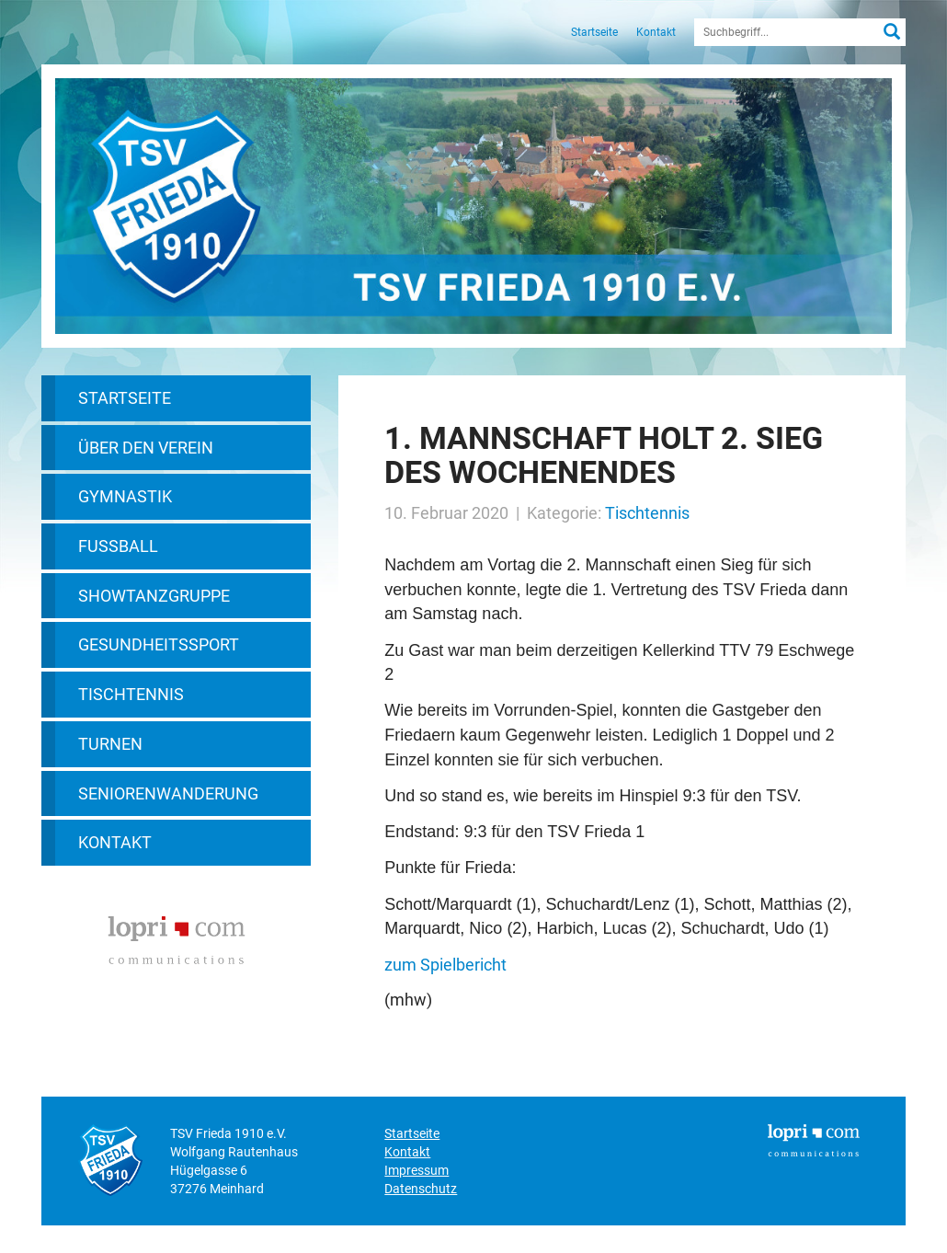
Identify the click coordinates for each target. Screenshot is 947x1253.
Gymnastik (125, 496)
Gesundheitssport (158, 644)
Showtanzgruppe (154, 595)
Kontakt (656, 32)
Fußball (118, 546)
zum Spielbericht (445, 964)
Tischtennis (131, 694)
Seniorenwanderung (168, 793)
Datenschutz (420, 1188)
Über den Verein (145, 447)
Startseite (594, 32)
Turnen (110, 743)
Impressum (416, 1170)
